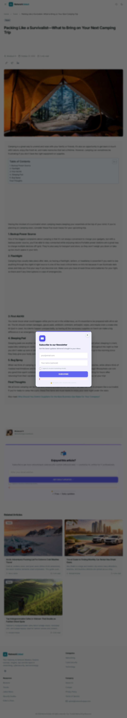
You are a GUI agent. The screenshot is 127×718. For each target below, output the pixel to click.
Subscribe (63, 374)
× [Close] (87, 335)
